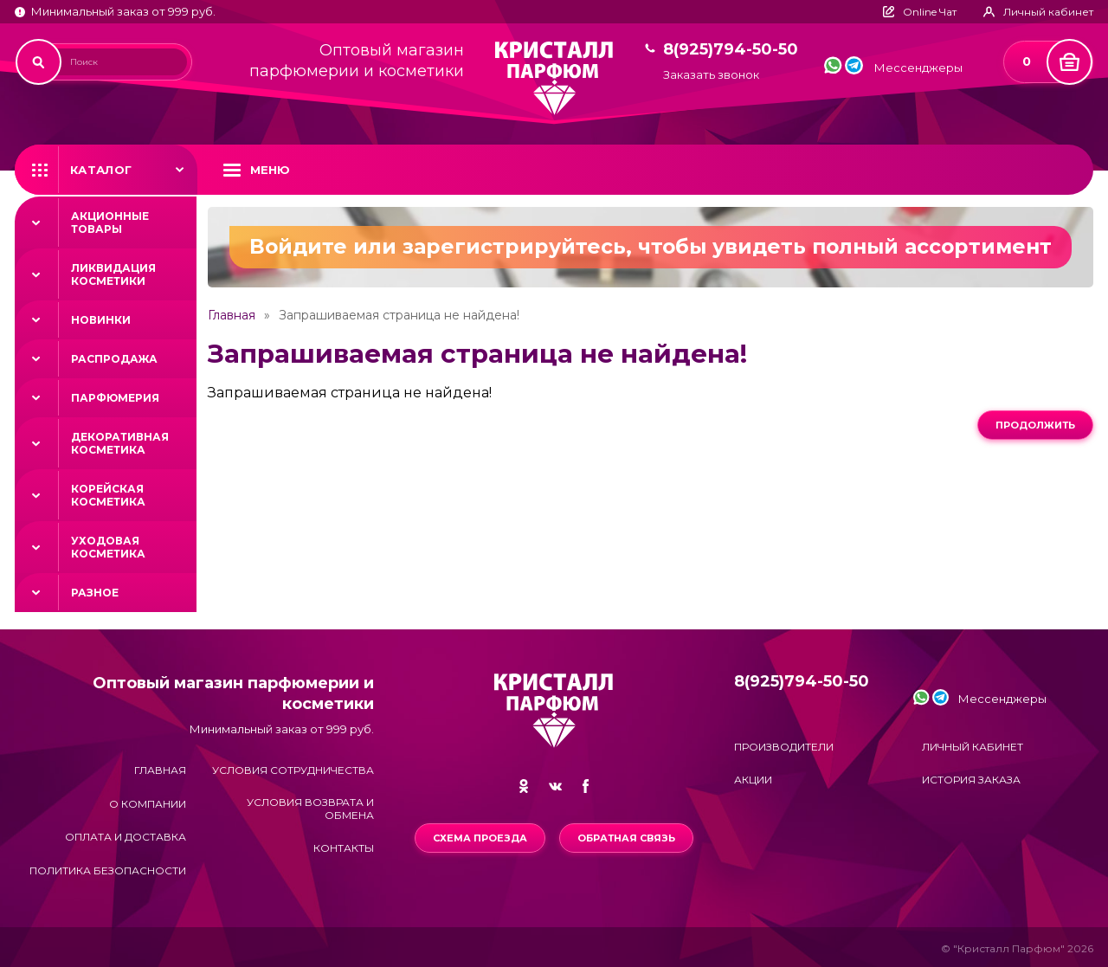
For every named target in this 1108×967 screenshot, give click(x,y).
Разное (95, 592)
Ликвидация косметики (113, 274)
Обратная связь (626, 838)
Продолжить (1035, 425)
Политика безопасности (107, 870)
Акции (753, 779)
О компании (147, 803)
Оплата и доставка (125, 836)
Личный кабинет (972, 746)
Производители (784, 746)
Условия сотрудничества (293, 770)
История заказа (971, 779)
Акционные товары (110, 222)
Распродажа (114, 358)
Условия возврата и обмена (310, 809)
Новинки (101, 319)
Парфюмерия (115, 397)
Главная (231, 315)
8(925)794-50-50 (730, 50)
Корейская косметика (108, 495)
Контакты (343, 847)
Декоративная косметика (120, 443)
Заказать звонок (711, 74)
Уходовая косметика (108, 547)
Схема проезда (480, 838)
